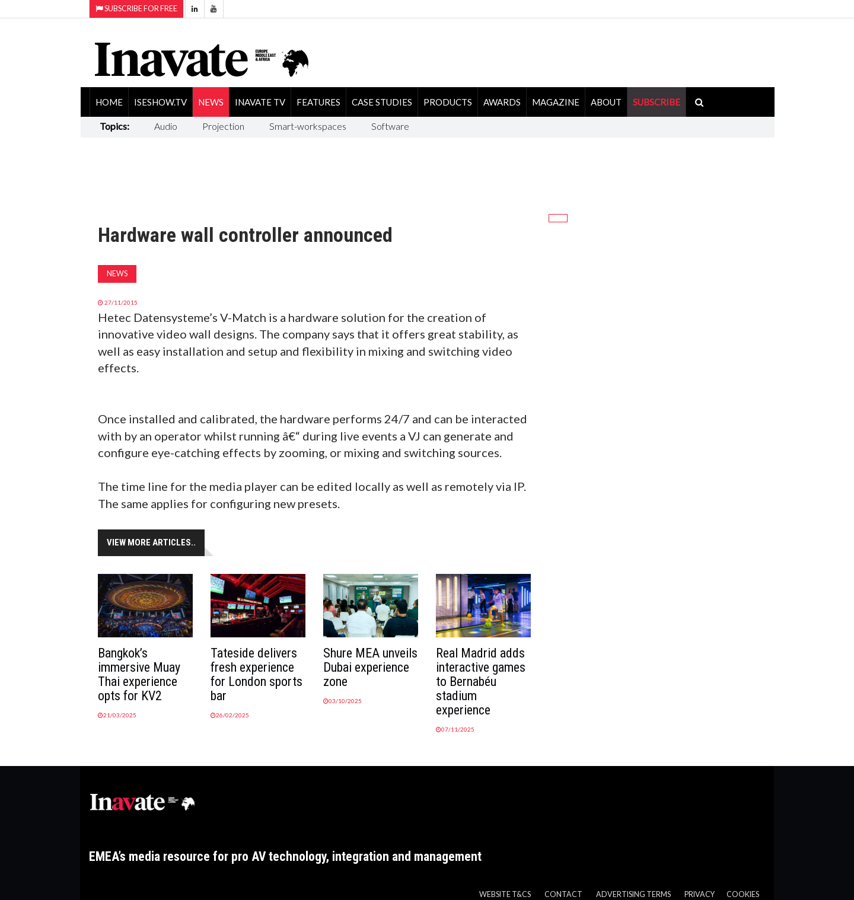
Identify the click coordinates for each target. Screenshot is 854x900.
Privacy (699, 894)
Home (109, 102)
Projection (223, 126)
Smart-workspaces (307, 126)
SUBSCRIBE (656, 102)
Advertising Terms (633, 894)
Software (390, 126)
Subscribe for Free (136, 8)
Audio (165, 126)
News (211, 102)
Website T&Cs (505, 894)
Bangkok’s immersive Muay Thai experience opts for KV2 (139, 674)
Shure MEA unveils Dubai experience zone (370, 667)
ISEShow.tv (160, 102)
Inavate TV (260, 102)
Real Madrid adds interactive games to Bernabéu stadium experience (480, 681)
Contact (563, 894)
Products (447, 102)
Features (318, 102)
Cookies (742, 894)
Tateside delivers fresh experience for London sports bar (256, 674)
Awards (502, 102)
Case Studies (382, 102)
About (606, 102)
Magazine (555, 102)
